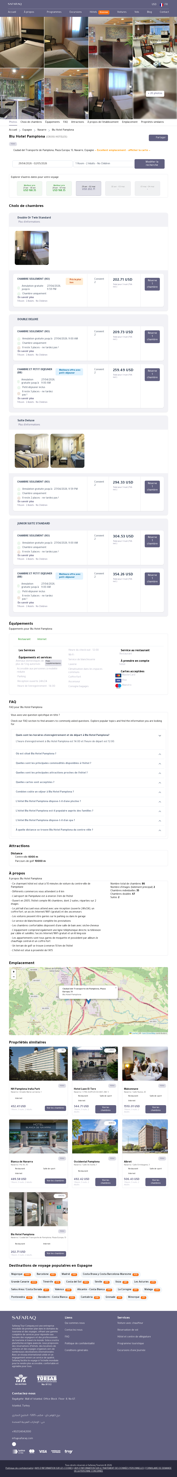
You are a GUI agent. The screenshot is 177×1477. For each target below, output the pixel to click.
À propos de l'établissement (103, 122)
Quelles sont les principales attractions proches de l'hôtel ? (88, 773)
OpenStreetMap (148, 1034)
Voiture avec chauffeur (130, 1323)
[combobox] (100, 164)
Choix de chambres (31, 122)
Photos (13, 122)
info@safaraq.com (22, 1438)
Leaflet (133, 1034)
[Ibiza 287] (122, 1282)
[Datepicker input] (42, 164)
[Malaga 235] (152, 1290)
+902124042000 (21, 1432)
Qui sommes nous (75, 1323)
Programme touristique (130, 1344)
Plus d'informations (29, 222)
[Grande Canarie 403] (24, 1282)
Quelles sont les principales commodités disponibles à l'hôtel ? (88, 763)
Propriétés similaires (152, 122)
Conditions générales (76, 1350)
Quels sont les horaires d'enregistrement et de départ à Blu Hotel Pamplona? (88, 735)
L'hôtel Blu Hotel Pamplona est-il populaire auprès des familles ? (88, 811)
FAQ (65, 122)
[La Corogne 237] (128, 1290)
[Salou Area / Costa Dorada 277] (30, 1290)
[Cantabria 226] (90, 1297)
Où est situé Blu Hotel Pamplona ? (88, 754)
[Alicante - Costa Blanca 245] (94, 1290)
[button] (13, 188)
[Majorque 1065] (21, 1274)
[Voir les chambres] (55, 1108)
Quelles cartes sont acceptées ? (88, 782)
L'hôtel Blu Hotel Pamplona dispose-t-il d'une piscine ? (88, 801)
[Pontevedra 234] (22, 1297)
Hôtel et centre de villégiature (134, 1337)
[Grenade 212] (114, 1297)
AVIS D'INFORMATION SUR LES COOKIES (54, 1468)
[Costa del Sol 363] (77, 1282)
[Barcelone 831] (46, 1274)
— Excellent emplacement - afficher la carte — (122, 150)
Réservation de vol (127, 1330)
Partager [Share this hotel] (158, 138)
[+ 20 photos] (155, 94)
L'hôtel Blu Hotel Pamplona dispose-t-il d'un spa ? (88, 820)
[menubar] (88, 12)
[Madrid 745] (69, 1274)
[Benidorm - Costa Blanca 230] (56, 1297)
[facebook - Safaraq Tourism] (14, 1444)
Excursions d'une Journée (131, 1350)
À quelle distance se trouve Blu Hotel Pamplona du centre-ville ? (88, 830)
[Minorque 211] (137, 1297)
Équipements (52, 122)
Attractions (77, 122)
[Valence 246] (63, 1290)
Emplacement (130, 122)
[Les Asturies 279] (145, 1282)
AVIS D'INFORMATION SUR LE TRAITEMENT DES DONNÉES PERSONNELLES (109, 1468)
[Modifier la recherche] (150, 164)
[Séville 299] (102, 1282)
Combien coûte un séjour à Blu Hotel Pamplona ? (88, 792)
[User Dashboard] (146, 5)
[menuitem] (12, 12)
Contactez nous (74, 1330)
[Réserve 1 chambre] (152, 284)
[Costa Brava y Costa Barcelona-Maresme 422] (111, 1274)
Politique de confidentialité (80, 1344)
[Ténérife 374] (52, 1282)
